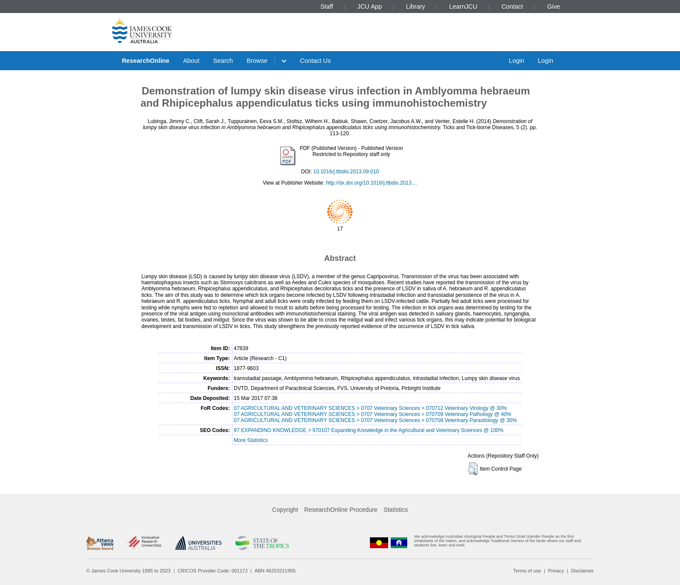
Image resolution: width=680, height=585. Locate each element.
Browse (257, 60)
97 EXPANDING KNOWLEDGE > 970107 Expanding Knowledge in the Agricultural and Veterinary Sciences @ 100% (368, 430)
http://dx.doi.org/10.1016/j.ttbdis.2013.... (371, 183)
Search (223, 60)
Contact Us (315, 60)
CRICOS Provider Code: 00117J (213, 570)
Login (516, 60)
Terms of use (527, 570)
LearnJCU (463, 6)
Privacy (556, 570)
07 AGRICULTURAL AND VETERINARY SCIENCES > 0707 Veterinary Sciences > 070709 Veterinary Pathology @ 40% (372, 414)
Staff (326, 6)
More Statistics (251, 440)
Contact (512, 6)
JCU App (369, 6)
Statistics (395, 509)
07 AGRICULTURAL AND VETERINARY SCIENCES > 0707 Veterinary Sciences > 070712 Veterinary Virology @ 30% (370, 408)
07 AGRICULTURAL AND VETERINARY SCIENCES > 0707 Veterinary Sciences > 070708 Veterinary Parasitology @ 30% (375, 420)
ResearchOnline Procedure (341, 509)
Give (553, 6)
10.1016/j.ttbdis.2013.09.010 (346, 172)
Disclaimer (582, 570)
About (191, 60)
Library (415, 6)
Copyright (285, 509)
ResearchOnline (146, 60)
